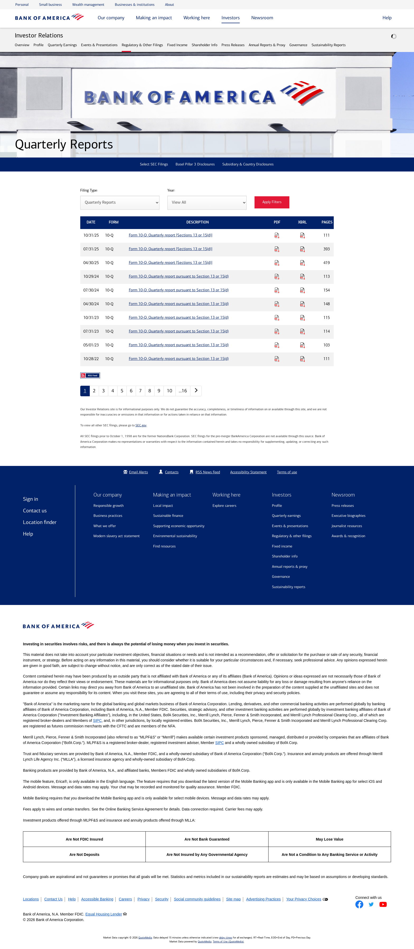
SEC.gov (141, 425)
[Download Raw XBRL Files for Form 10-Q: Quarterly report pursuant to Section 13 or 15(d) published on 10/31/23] (302, 317)
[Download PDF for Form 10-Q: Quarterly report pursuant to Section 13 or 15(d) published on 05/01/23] (277, 345)
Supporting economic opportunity (178, 526)
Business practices (107, 515)
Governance (298, 45)
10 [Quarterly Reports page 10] (169, 391)
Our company (111, 18)
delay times (225, 937)
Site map (233, 899)
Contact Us (53, 899)
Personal (22, 4)
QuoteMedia (145, 937)
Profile (39, 45)
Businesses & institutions (134, 4)
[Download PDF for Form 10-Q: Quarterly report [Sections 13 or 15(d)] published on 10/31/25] (277, 235)
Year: (171, 191)
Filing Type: (89, 191)
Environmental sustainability (175, 536)
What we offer (104, 526)
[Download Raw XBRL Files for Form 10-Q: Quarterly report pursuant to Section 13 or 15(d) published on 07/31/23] (302, 331)
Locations (31, 899)
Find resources (164, 546)
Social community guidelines (197, 899)
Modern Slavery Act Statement (116, 536)
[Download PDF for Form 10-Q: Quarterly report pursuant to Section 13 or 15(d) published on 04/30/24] (277, 304)
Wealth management (88, 4)
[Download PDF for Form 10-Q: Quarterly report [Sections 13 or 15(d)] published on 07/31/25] (277, 249)
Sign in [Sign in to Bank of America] (30, 499)
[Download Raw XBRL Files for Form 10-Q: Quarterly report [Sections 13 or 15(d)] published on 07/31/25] (302, 249)
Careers (125, 899)
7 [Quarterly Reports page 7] (140, 391)
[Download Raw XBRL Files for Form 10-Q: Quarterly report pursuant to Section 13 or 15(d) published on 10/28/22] (302, 358)
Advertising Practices (263, 899)
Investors (231, 18)
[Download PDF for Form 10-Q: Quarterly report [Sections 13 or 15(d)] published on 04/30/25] (277, 262)
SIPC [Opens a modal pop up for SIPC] (97, 720)
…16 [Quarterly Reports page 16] (183, 391)
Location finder (40, 522)
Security (161, 899)
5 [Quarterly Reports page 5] (122, 391)
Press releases (343, 505)
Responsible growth (108, 505)
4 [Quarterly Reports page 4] (112, 391)
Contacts (171, 472)
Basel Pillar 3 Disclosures (195, 164)
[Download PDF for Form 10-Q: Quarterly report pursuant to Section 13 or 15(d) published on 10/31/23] (277, 317)
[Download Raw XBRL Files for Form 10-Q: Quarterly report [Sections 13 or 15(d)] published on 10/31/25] (302, 235)
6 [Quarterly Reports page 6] (131, 391)
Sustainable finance (168, 515)
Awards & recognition (348, 536)
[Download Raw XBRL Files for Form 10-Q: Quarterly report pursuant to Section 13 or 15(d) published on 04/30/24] (302, 304)
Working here (197, 18)
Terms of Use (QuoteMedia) (228, 941)
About (169, 4)
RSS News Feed (208, 472)
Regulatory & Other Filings (142, 45)
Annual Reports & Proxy (267, 45)
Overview (22, 45)
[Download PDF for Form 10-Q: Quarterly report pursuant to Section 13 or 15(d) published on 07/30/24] (277, 290)
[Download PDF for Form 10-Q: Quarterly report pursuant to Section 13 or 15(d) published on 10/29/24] (277, 276)
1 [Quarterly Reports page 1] (85, 391)
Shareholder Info (204, 45)
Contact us (35, 510)
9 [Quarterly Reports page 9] (159, 391)
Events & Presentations (99, 45)
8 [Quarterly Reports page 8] (149, 391)
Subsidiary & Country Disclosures (248, 164)
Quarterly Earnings (62, 45)
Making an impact (154, 18)
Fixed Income (177, 45)
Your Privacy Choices (303, 899)
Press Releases (233, 45)
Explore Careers (224, 505)
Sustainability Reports (329, 45)
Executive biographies (348, 515)
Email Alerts (135, 472)
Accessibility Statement (248, 472)
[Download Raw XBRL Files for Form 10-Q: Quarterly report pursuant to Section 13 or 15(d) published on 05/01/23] (302, 345)
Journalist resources (347, 526)
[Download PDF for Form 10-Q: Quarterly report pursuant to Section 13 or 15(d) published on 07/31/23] (277, 331)
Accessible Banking (97, 899)
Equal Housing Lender (104, 914)
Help (28, 534)
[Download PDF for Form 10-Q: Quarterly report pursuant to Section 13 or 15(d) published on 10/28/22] (277, 358)
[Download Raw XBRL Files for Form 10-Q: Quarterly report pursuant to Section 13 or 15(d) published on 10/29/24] (302, 276)
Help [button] (387, 18)
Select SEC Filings (154, 164)
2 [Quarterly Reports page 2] (94, 391)
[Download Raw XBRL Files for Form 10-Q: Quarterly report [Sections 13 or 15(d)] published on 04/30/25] (302, 262)
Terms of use (287, 472)
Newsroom (262, 18)
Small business (50, 4)
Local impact (163, 505)
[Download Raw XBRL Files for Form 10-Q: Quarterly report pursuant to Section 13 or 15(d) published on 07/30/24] (302, 290)
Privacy (144, 899)
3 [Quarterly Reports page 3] (103, 391)
